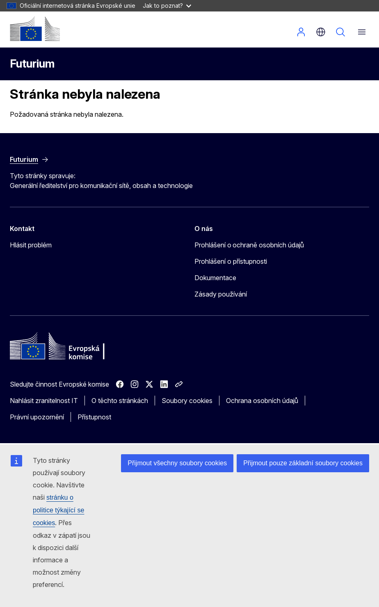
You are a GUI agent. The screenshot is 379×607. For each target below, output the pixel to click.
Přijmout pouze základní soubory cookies (303, 463)
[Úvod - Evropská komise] (35, 28)
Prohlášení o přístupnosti (230, 261)
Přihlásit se (301, 32)
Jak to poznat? (167, 5)
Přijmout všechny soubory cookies (177, 463)
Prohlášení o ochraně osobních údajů (249, 245)
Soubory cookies (187, 400)
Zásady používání (220, 294)
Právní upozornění (37, 417)
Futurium (32, 63)
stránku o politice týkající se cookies (58, 510)
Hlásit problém (31, 245)
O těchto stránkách (119, 400)
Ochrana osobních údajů (262, 400)
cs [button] (321, 32)
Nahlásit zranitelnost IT (44, 400)
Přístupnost (94, 417)
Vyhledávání (340, 32)
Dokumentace (215, 278)
